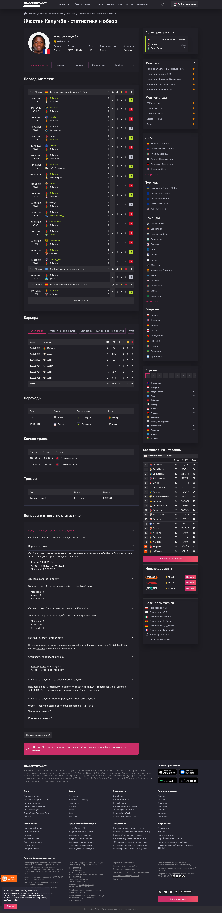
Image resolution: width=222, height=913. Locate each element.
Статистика (63, 4)
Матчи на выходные (157, 639)
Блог (120, 4)
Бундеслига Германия (34, 806)
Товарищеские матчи (123, 810)
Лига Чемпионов (121, 799)
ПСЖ (151, 249)
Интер (152, 260)
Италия (151, 346)
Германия (152, 341)
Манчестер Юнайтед (159, 270)
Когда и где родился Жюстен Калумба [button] (51, 530)
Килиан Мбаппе (31, 838)
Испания (153, 325)
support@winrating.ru (77, 892)
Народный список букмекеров (127, 835)
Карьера (60, 65)
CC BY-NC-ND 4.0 (171, 876)
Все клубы (73, 817)
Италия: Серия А (156, 154)
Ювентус (153, 265)
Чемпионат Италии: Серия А (161, 84)
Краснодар (154, 296)
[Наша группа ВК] (165, 892)
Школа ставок (143, 4)
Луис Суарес (30, 845)
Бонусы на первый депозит (82, 831)
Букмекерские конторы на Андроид (130, 849)
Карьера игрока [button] (38, 546)
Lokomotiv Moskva (156, 113)
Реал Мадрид (155, 223)
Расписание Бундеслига (158, 625)
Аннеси (41, 648)
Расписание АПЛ (154, 612)
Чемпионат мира (156, 204)
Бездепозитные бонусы (80, 835)
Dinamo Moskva (154, 108)
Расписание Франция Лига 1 (160, 630)
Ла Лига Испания (32, 803)
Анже (34, 565)
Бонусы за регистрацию (80, 838)
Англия (151, 330)
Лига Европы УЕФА (157, 193)
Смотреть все (151, 174)
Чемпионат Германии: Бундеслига (164, 79)
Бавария (153, 244)
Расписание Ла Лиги (156, 621)
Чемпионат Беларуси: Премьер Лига (165, 69)
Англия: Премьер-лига (159, 159)
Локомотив (154, 285)
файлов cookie (11, 900)
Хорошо (11, 906)
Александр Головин (33, 842)
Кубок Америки (155, 209)
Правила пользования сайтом (172, 842)
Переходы (80, 65)
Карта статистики (166, 835)
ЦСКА (152, 291)
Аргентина (153, 356)
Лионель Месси (31, 831)
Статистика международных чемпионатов (102, 331)
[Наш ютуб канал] (171, 892)
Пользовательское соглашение (126, 869)
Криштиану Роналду (34, 828)
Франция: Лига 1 (156, 169)
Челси (152, 254)
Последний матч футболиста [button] (45, 637)
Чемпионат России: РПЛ (159, 89)
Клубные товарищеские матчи (69, 269)
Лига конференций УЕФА (125, 806)
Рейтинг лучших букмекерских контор (131, 831)
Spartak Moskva (154, 119)
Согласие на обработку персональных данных (176, 846)
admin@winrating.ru (97, 896)
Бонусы (88, 4)
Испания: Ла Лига (158, 143)
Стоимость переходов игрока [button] (46, 656)
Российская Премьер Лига (36, 813)
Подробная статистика (170, 558)
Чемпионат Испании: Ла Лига (73, 92)
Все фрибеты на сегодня (80, 845)
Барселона (154, 228)
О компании (163, 828)
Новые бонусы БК (77, 828)
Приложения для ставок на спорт (129, 828)
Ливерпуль (154, 239)
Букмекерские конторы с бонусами (130, 845)
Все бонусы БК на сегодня (81, 849)
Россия (151, 315)
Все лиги (28, 817)
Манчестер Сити (157, 234)
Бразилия (152, 351)
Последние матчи (39, 65)
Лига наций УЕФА (156, 198)
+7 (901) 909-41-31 (86, 885)
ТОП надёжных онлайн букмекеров (130, 842)
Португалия (153, 335)
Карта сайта (118, 879)
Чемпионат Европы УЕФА (160, 188)
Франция (152, 320)
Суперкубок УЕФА (121, 813)
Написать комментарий (38, 735)
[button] (170, 383)
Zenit (149, 124)
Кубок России (119, 803)
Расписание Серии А (156, 616)
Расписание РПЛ (154, 608)
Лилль (34, 562)
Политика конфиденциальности (126, 876)
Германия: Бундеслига (159, 164)
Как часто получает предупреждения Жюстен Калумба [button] (61, 698)
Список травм (99, 65)
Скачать (110, 4)
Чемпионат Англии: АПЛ (159, 74)
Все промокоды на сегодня (81, 842)
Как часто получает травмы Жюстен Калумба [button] (55, 679)
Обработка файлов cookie (170, 838)
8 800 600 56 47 (88, 887)
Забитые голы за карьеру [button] (43, 578)
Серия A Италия (31, 796)
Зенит (152, 275)
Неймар (27, 835)
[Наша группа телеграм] (160, 892)
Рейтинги (77, 4)
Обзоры (99, 4)
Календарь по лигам (157, 634)
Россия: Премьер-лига (159, 148)
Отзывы (129, 4)
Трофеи (119, 65)
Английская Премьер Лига (36, 799)
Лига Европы (119, 796)
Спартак (153, 280)
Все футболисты (32, 849)
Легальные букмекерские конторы (129, 838)
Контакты (162, 831)
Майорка (36, 569)
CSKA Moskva (153, 103)
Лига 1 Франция (31, 810)
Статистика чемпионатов (62, 331)
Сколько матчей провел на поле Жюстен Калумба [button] (58, 608)
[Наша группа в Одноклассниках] (176, 892)
